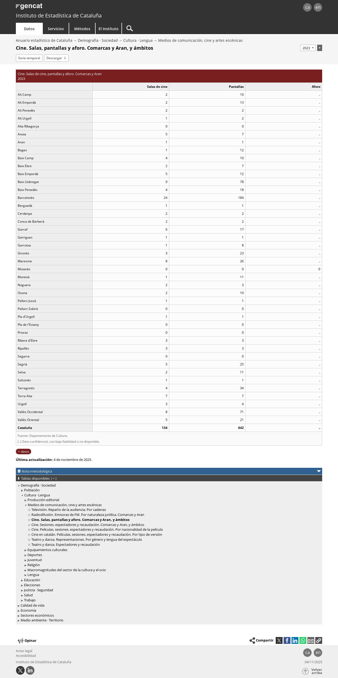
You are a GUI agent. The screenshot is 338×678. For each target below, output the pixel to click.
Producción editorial (43, 499)
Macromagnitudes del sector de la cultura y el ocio (66, 569)
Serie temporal (29, 58)
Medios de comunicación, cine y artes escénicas (200, 40)
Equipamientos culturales (47, 549)
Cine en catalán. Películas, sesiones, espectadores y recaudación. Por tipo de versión (96, 534)
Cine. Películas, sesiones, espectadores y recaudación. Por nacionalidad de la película (97, 529)
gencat (77, 7)
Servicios (56, 28)
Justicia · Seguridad (38, 590)
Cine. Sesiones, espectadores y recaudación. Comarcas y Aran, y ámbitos (87, 524)
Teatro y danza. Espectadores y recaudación (65, 544)
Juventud (34, 559)
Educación (32, 580)
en (318, 7)
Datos (29, 28)
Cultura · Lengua (138, 40)
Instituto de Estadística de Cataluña (59, 15)
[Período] (308, 48)
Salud (28, 595)
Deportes (34, 554)
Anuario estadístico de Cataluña (44, 40)
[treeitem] (168, 543)
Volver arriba (316, 671)
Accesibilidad (26, 655)
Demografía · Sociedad (98, 40)
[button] (318, 640)
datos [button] (25, 451)
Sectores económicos (37, 615)
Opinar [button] (26, 640)
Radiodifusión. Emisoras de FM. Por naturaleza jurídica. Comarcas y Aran (87, 514)
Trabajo (30, 600)
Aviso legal (24, 650)
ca (307, 7)
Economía (28, 610)
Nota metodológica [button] (37, 471)
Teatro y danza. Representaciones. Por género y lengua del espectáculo (86, 539)
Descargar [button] (54, 58)
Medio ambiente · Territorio (42, 620)
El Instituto (108, 28)
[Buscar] (167, 28)
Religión (33, 564)
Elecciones (32, 585)
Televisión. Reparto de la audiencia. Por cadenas (68, 509)
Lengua (33, 574)
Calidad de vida (32, 605)
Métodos (82, 28)
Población (32, 490)
